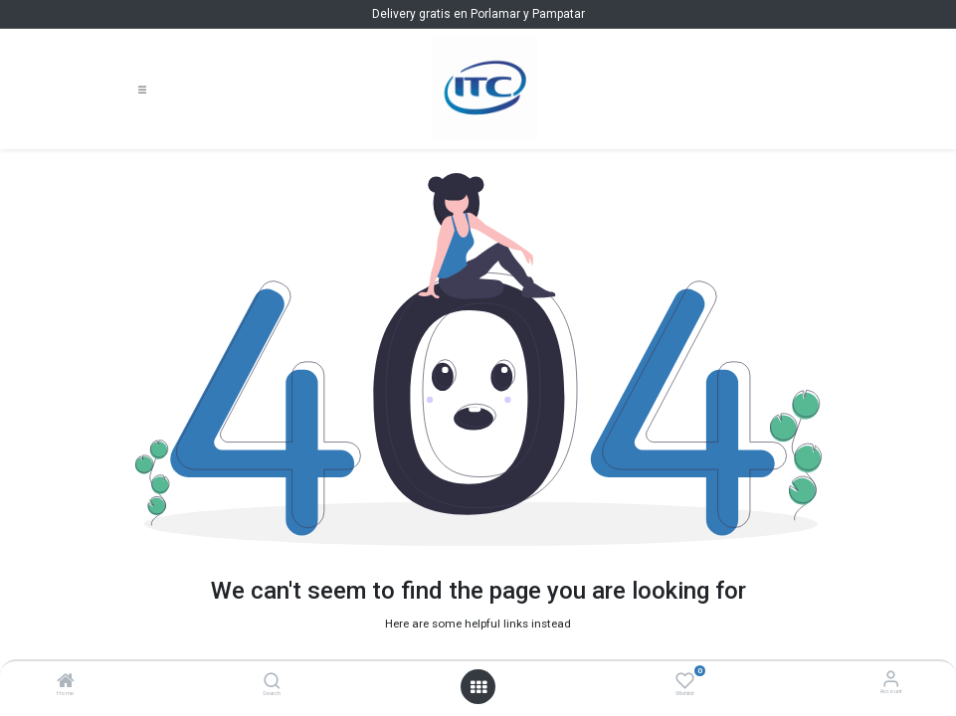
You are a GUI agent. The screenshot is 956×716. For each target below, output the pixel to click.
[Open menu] (478, 687)
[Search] (272, 683)
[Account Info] (890, 678)
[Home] (66, 683)
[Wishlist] (685, 679)
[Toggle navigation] (142, 89)
